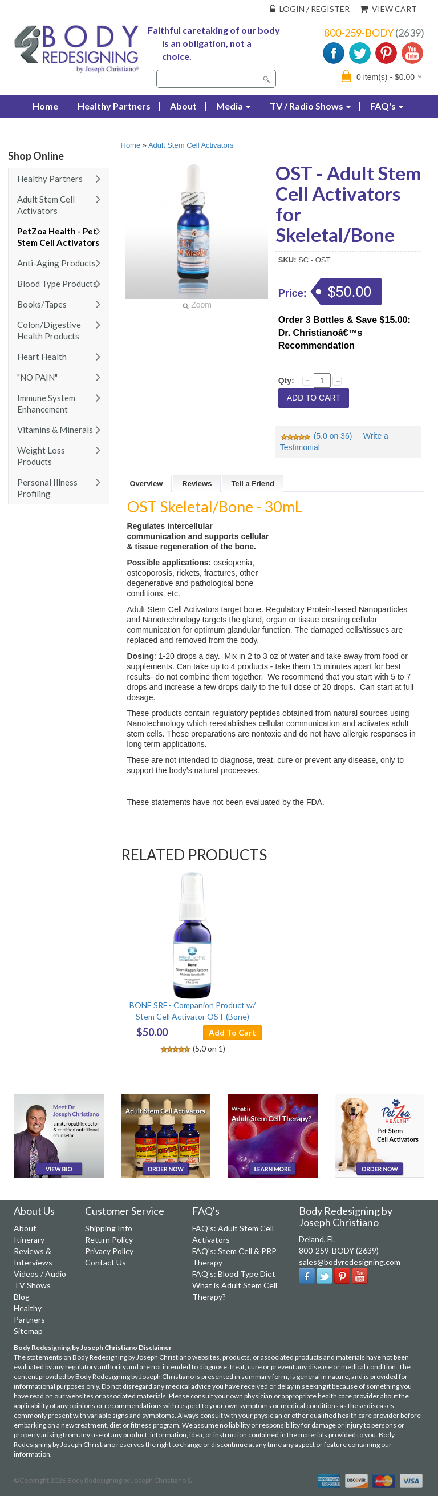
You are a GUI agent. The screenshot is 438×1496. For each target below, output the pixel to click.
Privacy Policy (109, 1251)
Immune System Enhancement (46, 403)
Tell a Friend (252, 483)
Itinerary (29, 1239)
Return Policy (109, 1239)
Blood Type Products (57, 283)
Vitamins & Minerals (55, 429)
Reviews (197, 483)
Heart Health (42, 356)
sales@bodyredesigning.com (349, 1262)
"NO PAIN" (37, 377)
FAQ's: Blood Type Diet (233, 1274)
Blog (42, 128)
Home (131, 145)
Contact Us (95, 128)
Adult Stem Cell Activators (46, 205)
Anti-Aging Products (56, 263)
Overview (146, 483)
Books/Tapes (42, 304)
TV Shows (32, 1285)
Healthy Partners (114, 105)
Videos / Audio (40, 1274)
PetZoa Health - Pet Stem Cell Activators (58, 237)
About (183, 105)
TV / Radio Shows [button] (310, 105)
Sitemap (28, 1331)
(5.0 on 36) (317, 435)
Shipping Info (108, 1228)
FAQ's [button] (386, 105)
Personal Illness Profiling (47, 488)
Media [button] (233, 105)
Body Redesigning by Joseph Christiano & (129, 1480)
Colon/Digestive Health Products (49, 330)
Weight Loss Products (41, 456)
